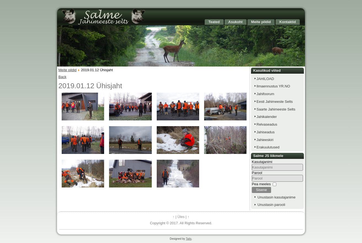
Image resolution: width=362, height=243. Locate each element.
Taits (188, 238)
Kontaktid (287, 22)
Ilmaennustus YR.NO (273, 86)
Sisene (261, 190)
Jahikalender (266, 117)
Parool (257, 173)
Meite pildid (261, 22)
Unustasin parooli (271, 205)
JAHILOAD (265, 79)
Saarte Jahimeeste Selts (275, 109)
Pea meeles (261, 184)
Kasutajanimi (262, 162)
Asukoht (235, 22)
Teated (214, 22)
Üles (181, 217)
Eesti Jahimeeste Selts (274, 102)
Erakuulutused (267, 147)
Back (62, 77)
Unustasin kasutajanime (277, 197)
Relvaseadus (266, 124)
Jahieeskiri (264, 140)
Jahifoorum (265, 94)
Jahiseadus (265, 132)
